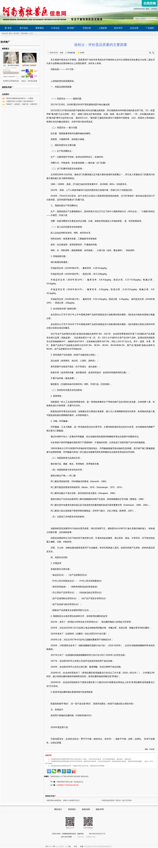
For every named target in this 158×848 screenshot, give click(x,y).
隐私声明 (100, 809)
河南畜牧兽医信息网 (32, 2)
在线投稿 (149, 3)
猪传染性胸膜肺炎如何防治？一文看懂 (19, 98)
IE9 (54, 846)
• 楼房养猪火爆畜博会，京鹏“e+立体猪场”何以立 (63, 800)
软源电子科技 (90, 837)
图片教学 (25, 33)
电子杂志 (24, 28)
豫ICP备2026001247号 (97, 834)
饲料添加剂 (84, 776)
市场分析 (87, 28)
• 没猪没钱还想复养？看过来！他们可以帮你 (116, 800)
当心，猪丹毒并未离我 (11, 65)
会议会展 (134, 28)
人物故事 (102, 28)
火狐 (69, 846)
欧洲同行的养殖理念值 (11, 81)
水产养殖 (63, 776)
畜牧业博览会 (55, 776)
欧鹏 (81, 846)
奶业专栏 (118, 28)
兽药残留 (77, 776)
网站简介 (58, 809)
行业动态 (55, 28)
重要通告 (39, 28)
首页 (8, 28)
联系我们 (72, 809)
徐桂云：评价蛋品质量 (29, 81)
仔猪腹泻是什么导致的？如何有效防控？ (20, 101)
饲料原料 (70, 776)
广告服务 (150, 28)
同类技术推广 (50, 796)
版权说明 (86, 809)
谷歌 (75, 846)
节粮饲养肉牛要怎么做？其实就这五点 (70, 782)
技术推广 (71, 28)
